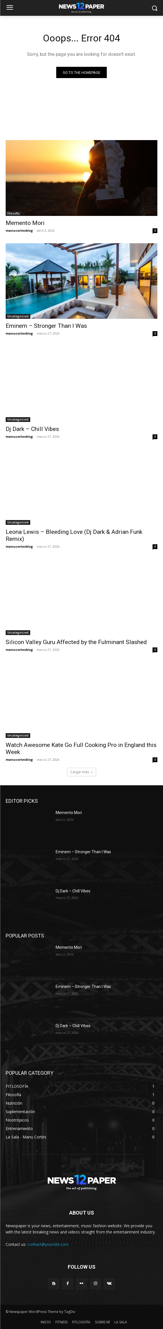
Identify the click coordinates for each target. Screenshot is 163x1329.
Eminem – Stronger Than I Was (46, 325)
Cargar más (81, 771)
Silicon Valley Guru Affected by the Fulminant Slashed (76, 642)
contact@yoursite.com (48, 1244)
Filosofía (13, 213)
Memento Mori (25, 223)
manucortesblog (19, 230)
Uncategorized (18, 316)
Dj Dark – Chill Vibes (32, 429)
